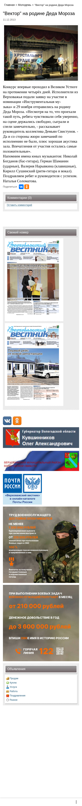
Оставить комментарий (19, 205)
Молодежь (24, 4)
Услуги (13, 687)
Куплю (13, 682)
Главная (9, 4)
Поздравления (17, 695)
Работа (14, 691)
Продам (14, 678)
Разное (14, 700)
